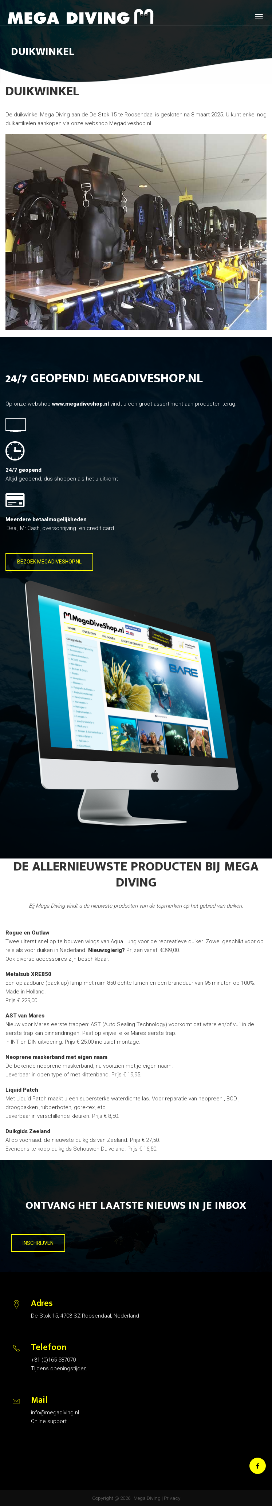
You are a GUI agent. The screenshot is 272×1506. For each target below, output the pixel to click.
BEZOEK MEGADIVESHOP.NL (49, 562)
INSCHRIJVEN (38, 1243)
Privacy (172, 1498)
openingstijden (68, 1368)
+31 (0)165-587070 (53, 1359)
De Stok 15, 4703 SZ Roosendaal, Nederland (85, 1315)
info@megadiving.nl (55, 1412)
